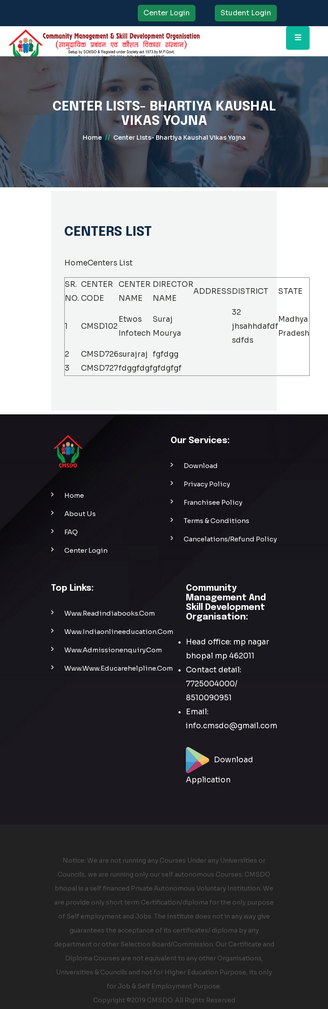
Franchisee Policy (213, 502)
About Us (80, 514)
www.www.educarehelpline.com (118, 668)
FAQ (71, 532)
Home (75, 263)
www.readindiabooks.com (109, 613)
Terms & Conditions (216, 521)
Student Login (245, 12)
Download (201, 465)
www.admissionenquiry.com (113, 650)
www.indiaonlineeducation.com (118, 631)
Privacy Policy (207, 484)
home (92, 137)
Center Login (166, 12)
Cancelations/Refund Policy (230, 539)
